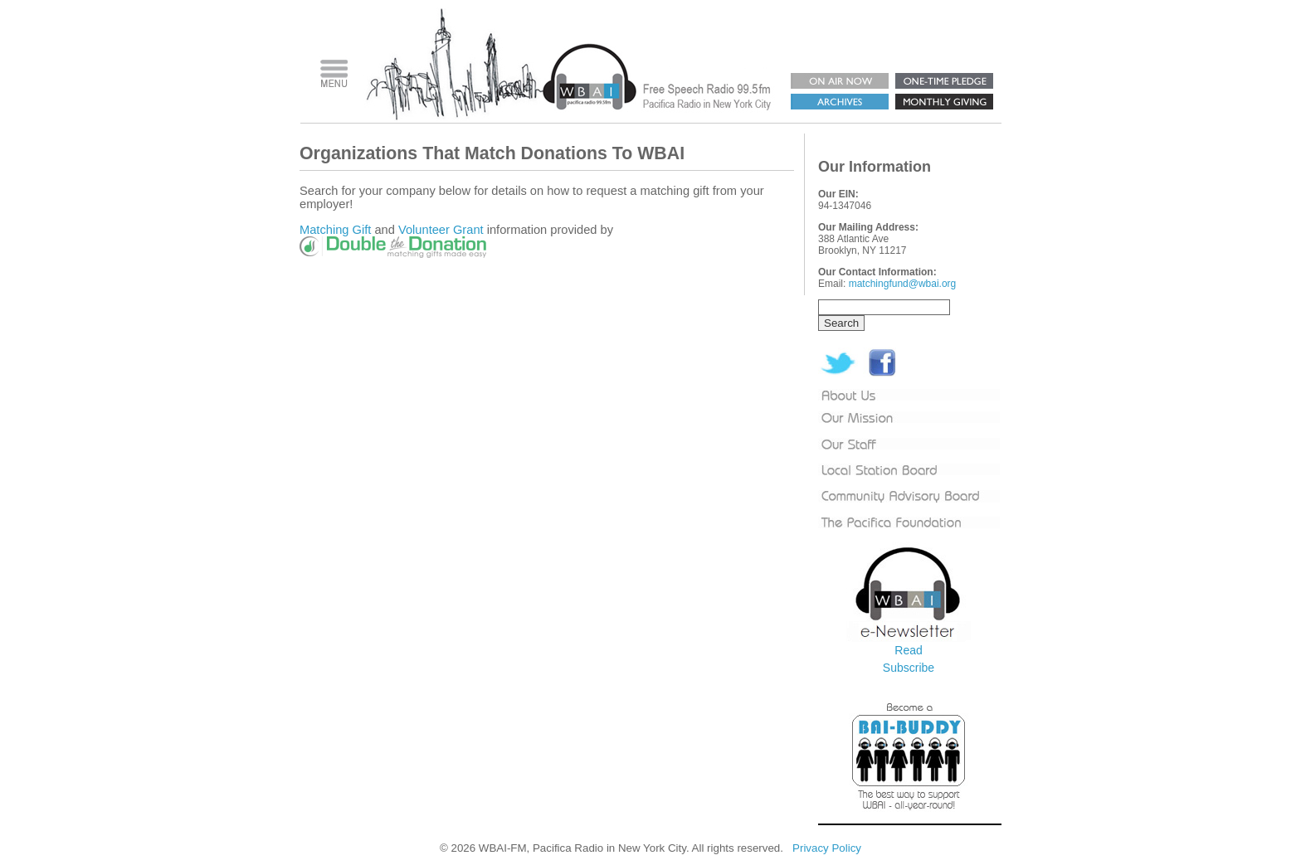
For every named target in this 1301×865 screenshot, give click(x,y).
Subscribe (908, 667)
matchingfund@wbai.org (903, 283)
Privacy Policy (826, 848)
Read (908, 650)
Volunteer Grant (441, 229)
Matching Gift (335, 229)
